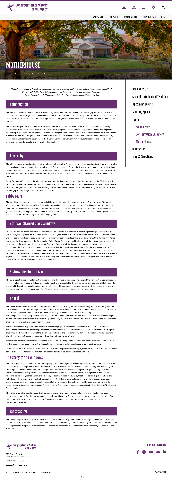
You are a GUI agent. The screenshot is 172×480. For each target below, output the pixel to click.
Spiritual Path (149, 17)
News (163, 17)
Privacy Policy (86, 477)
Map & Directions (142, 157)
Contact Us (138, 149)
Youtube (151, 452)
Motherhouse (144, 142)
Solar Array (143, 127)
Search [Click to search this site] (163, 7)
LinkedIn (164, 452)
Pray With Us (140, 89)
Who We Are (98, 17)
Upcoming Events (142, 104)
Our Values (113, 17)
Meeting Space (141, 112)
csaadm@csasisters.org (16, 465)
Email (158, 452)
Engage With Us (130, 17)
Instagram (144, 452)
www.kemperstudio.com (17, 402)
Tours (135, 119)
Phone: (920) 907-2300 (15, 461)
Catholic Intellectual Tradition (150, 97)
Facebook (138, 452)
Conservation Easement (150, 134)
